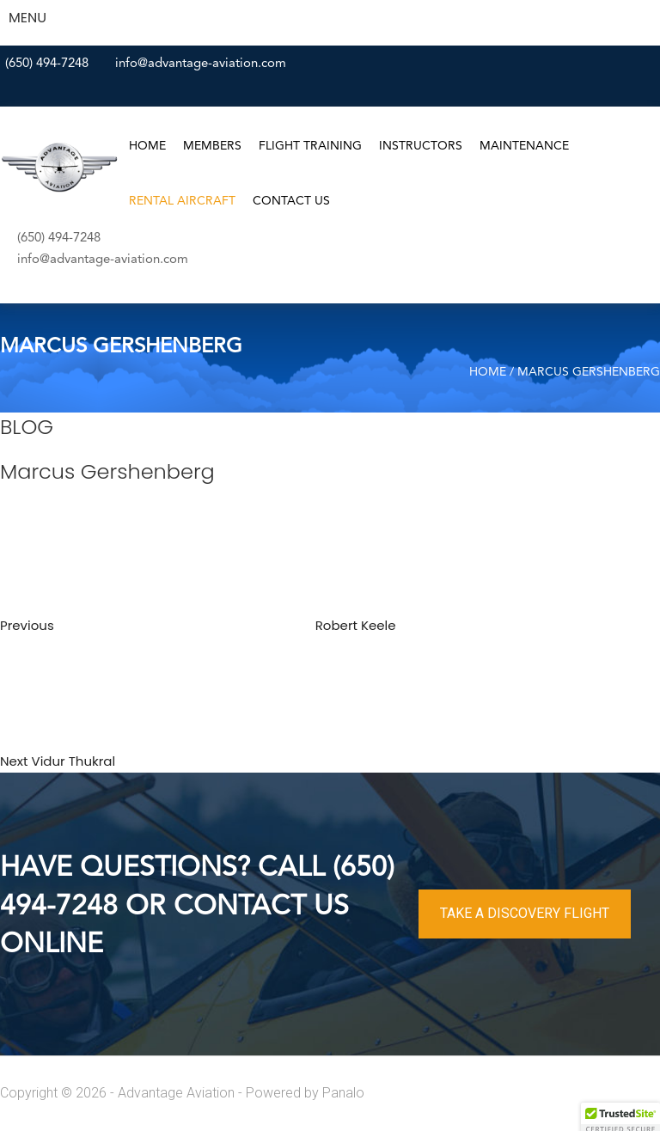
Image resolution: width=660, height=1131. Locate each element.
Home (147, 146)
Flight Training (310, 146)
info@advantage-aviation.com (200, 64)
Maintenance (524, 146)
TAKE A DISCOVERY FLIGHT (524, 913)
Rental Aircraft (182, 201)
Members (212, 146)
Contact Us (291, 201)
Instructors (420, 146)
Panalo (343, 1093)
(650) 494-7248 (47, 64)
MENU (27, 18)
